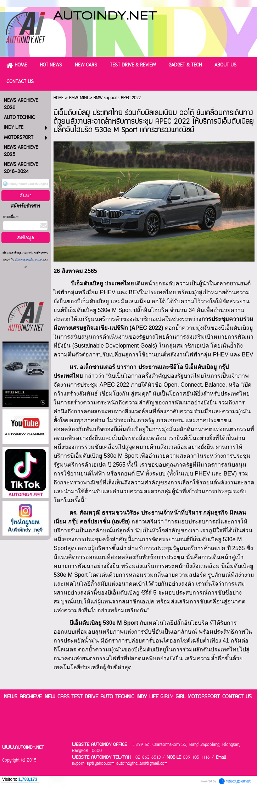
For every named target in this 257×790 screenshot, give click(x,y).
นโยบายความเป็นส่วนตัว (28, 260)
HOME (58, 98)
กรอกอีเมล (10, 217)
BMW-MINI (78, 98)
